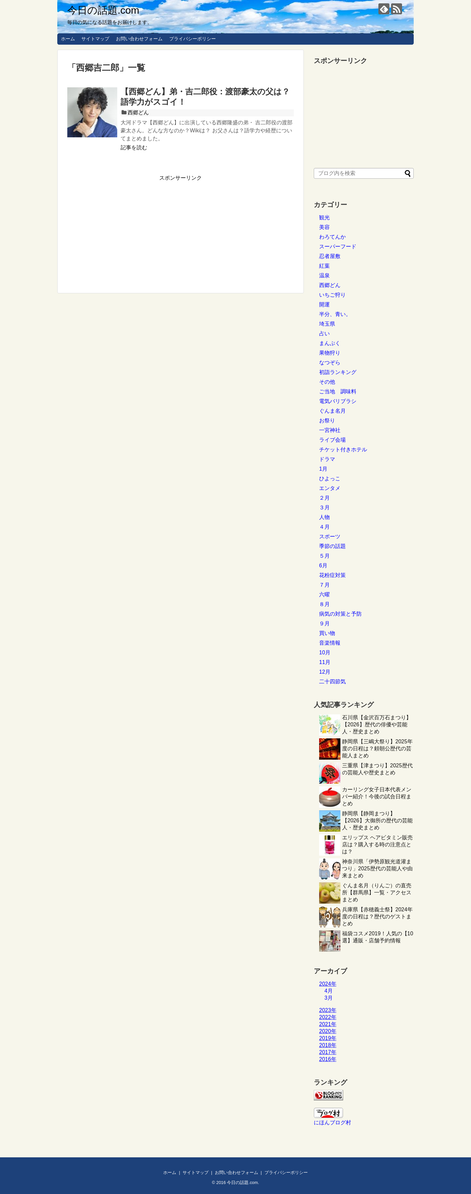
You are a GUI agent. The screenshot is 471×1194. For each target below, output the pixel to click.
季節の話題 (332, 546)
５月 (324, 556)
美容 (324, 227)
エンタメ (329, 488)
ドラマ (327, 459)
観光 (324, 217)
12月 (324, 672)
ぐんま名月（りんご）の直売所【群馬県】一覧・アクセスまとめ (376, 892)
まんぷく (329, 343)
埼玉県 (327, 324)
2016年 (327, 1059)
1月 (323, 469)
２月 (324, 498)
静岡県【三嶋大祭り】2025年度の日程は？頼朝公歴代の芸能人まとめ (377, 748)
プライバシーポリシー (192, 38)
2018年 (327, 1045)
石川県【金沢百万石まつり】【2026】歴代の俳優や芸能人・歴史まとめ (376, 724)
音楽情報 (329, 643)
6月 (323, 565)
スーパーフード (337, 246)
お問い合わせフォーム (139, 38)
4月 (328, 991)
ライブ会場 (332, 440)
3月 (328, 998)
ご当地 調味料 (337, 391)
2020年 (327, 1031)
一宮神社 (329, 430)
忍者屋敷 (329, 256)
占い (324, 333)
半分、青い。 (335, 314)
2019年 (327, 1038)
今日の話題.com (103, 10)
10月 (324, 652)
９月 (324, 623)
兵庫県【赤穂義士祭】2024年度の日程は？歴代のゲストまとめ (377, 916)
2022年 (327, 1017)
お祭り (327, 420)
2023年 (327, 1010)
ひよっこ (329, 478)
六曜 (324, 594)
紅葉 (324, 266)
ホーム (68, 38)
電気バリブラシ (337, 401)
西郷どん (138, 112)
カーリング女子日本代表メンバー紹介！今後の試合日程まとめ (376, 796)
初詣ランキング (337, 372)
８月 (324, 604)
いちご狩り (332, 295)
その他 (327, 382)
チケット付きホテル (343, 449)
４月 (324, 527)
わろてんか (332, 237)
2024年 (327, 984)
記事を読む (134, 147)
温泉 (324, 275)
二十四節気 (332, 681)
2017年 (327, 1052)
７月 (324, 585)
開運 (324, 304)
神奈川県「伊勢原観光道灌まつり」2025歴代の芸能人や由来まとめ (377, 868)
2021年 (327, 1024)
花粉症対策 (332, 575)
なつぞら (329, 362)
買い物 (327, 633)
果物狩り (329, 353)
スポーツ (329, 536)
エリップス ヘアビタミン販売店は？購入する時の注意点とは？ (377, 844)
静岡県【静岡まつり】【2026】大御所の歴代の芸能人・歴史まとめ (377, 820)
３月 (324, 507)
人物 (324, 517)
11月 (324, 662)
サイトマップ (95, 38)
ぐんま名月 (332, 411)
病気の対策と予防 (340, 614)
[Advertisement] (123, 228)
